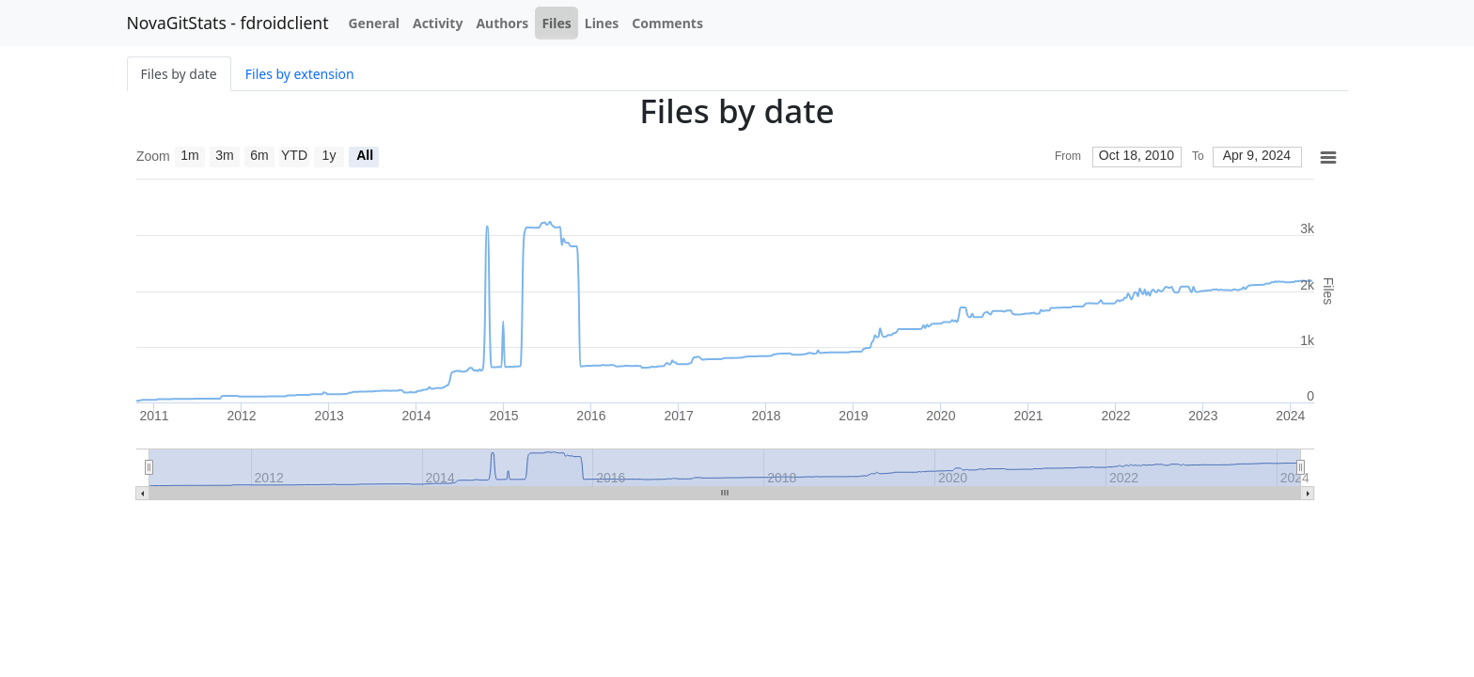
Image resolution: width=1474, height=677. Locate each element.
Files (556, 23)
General (374, 23)
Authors (502, 23)
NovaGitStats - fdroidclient (228, 22)
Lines (602, 23)
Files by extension (299, 74)
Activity (438, 23)
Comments (667, 23)
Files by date (179, 74)
